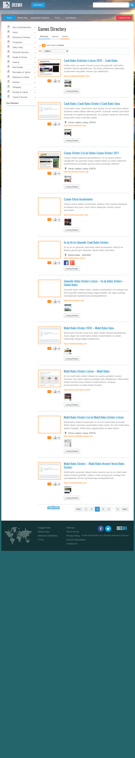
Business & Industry (21, 37)
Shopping (16, 87)
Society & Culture (20, 92)
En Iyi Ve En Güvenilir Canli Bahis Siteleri (86, 242)
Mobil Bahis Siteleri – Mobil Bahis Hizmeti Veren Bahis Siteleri (94, 465)
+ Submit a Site (124, 18)
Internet (15, 62)
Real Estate (17, 67)
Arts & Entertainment (21, 27)
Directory (38, 5)
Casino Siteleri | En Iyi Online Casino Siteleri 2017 (91, 153)
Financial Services (20, 52)
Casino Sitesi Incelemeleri (78, 199)
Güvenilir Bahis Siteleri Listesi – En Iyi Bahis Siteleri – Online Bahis (94, 283)
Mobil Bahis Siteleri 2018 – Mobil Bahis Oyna (89, 328)
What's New (22, 18)
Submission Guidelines (40, 18)
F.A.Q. (57, 18)
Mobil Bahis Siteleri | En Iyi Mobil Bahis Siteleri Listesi (94, 417)
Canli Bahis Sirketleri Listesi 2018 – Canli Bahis (91, 60)
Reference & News (20, 77)
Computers (17, 42)
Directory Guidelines (48, 535)
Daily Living (17, 47)
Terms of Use (72, 531)
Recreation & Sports (21, 72)
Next (125, 509)
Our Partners (71, 18)
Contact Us (71, 543)
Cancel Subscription (76, 539)
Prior (78, 509)
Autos (15, 32)
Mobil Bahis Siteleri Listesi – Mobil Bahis (87, 371)
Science (16, 82)
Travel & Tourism (19, 97)
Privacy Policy (73, 535)
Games (65, 36)
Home (9, 18)
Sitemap (70, 527)
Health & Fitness (19, 57)
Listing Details (72, 91)
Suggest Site (44, 527)
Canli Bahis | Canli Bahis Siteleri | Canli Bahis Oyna (92, 103)
